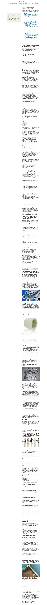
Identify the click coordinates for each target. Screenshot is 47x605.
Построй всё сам (23, 1)
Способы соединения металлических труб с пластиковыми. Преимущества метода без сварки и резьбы (31, 15)
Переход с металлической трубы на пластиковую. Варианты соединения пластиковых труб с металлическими (30, 31)
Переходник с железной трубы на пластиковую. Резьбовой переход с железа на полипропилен (31, 39)
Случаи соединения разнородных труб (31, 34)
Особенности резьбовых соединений (31, 37)
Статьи (27, 4)
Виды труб (26, 33)
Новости (23, 4)
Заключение (27, 28)
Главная (19, 4)
